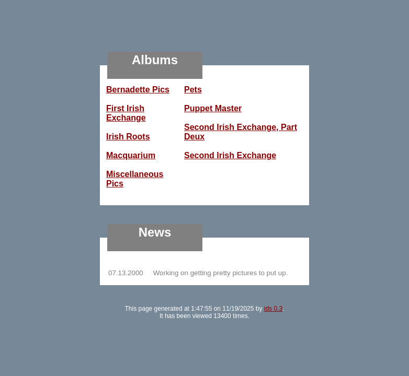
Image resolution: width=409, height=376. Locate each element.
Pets (193, 89)
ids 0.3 (273, 308)
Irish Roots (128, 136)
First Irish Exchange (126, 113)
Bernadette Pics (137, 89)
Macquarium (130, 155)
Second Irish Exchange (230, 155)
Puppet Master (213, 108)
